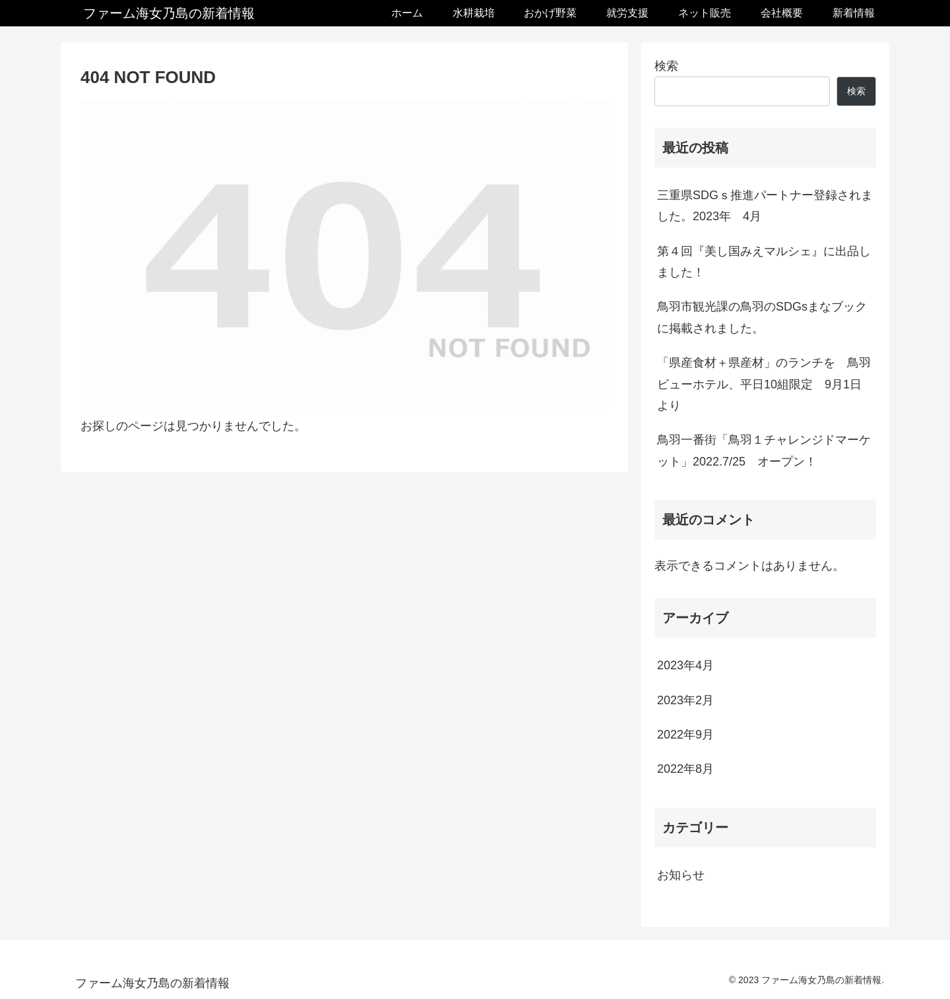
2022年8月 (685, 768)
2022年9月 (685, 734)
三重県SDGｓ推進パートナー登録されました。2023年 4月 (765, 206)
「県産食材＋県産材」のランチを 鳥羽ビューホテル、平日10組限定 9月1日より (764, 384)
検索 (666, 66)
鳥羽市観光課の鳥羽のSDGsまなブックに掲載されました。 (762, 317)
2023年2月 (685, 700)
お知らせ (681, 875)
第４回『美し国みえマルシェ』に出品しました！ (764, 262)
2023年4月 (685, 665)
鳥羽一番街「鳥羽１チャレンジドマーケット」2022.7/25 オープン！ (764, 450)
